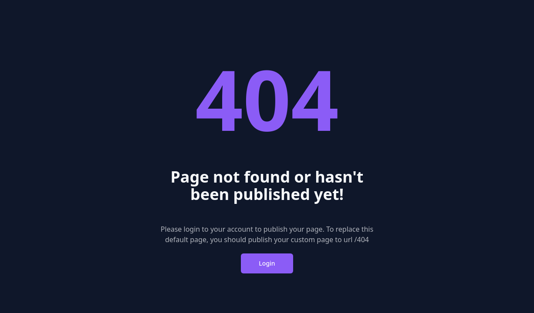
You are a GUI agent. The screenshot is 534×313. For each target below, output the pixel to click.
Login (267, 263)
